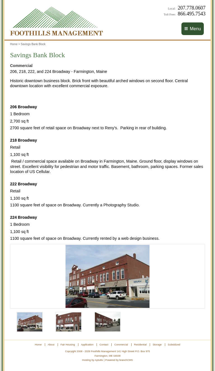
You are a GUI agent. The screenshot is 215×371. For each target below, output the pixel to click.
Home (14, 44)
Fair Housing (67, 344)
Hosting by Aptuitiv (92, 360)
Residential (140, 344)
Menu (192, 28)
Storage (157, 344)
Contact (103, 344)
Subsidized (174, 344)
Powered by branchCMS (119, 360)
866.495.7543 (191, 14)
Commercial (121, 344)
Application (87, 344)
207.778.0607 (191, 8)
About (51, 344)
